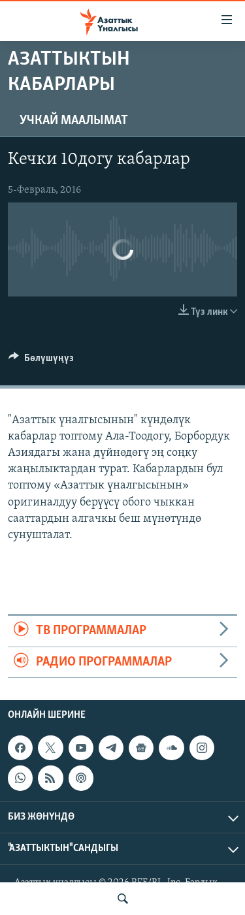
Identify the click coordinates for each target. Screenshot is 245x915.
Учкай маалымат (74, 120)
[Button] (41, 361)
